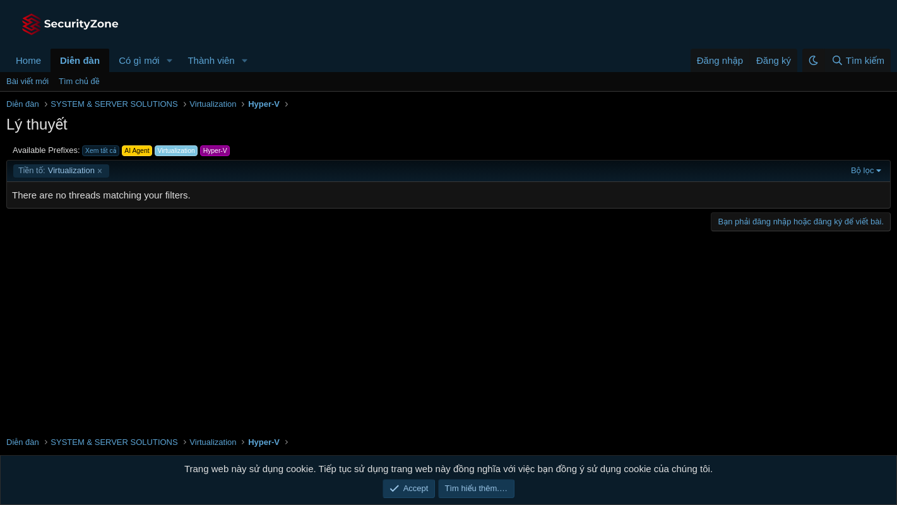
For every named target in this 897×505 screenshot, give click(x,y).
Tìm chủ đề (79, 81)
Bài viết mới (27, 81)
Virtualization (56, 170)
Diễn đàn (80, 60)
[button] (169, 60)
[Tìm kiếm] (857, 60)
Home (28, 60)
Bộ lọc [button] (862, 170)
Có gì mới (139, 60)
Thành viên (210, 60)
